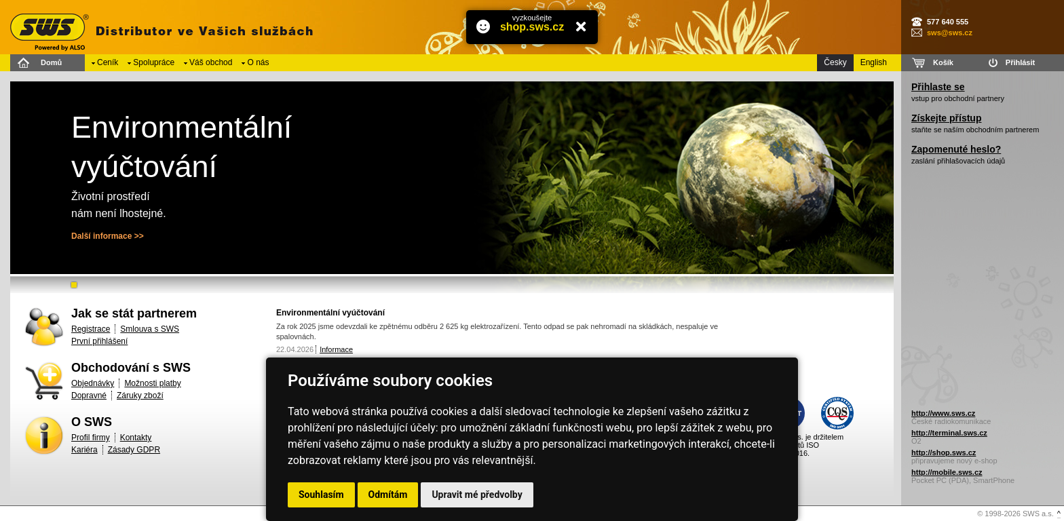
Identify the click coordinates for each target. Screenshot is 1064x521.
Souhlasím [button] (321, 494)
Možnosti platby (152, 383)
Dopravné (89, 395)
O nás (258, 62)
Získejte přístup (946, 118)
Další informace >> (107, 236)
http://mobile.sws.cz (947, 472)
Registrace (90, 329)
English (873, 62)
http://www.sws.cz (943, 413)
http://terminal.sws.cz (949, 433)
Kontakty (136, 437)
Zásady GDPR (134, 450)
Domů (51, 62)
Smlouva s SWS (149, 329)
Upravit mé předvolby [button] (477, 494)
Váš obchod (210, 62)
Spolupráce (153, 62)
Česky (835, 62)
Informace (336, 349)
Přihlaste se (938, 86)
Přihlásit (1020, 62)
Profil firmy (90, 437)
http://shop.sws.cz (943, 452)
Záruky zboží (140, 395)
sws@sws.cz (949, 32)
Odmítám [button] (388, 494)
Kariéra (84, 450)
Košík (943, 62)
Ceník (107, 62)
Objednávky (92, 383)
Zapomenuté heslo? (956, 149)
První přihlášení (99, 341)
